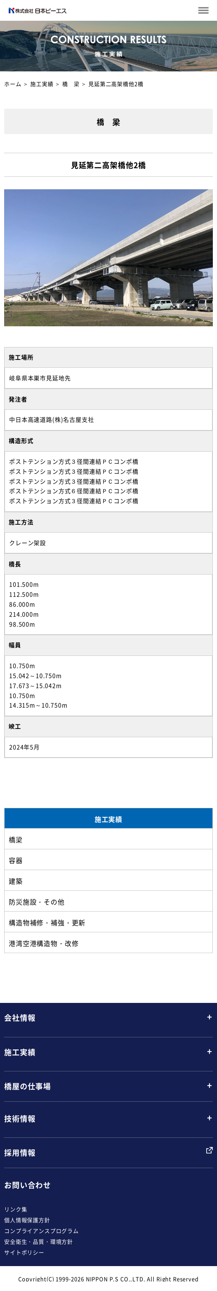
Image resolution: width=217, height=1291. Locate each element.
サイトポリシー (24, 1252)
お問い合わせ (27, 1185)
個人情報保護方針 (27, 1220)
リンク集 (15, 1209)
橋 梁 (71, 84)
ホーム (13, 84)
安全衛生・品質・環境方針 (38, 1241)
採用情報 (19, 1152)
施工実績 (41, 84)
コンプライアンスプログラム (41, 1231)
